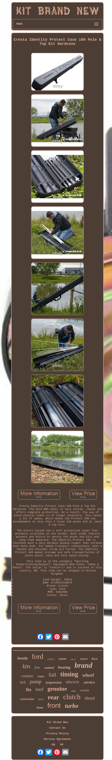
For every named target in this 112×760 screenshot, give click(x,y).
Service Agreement (57, 739)
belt (23, 682)
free (37, 667)
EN (53, 744)
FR (61, 744)
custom (84, 690)
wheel (88, 675)
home (40, 707)
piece (41, 699)
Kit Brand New (57, 722)
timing (69, 674)
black (95, 658)
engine (40, 676)
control (49, 667)
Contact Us (57, 727)
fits (28, 689)
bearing (64, 667)
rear (53, 697)
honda (22, 658)
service (89, 682)
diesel (90, 698)
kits (26, 666)
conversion (27, 699)
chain (50, 659)
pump (35, 681)
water (73, 691)
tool (39, 689)
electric (73, 681)
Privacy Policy (57, 733)
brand (83, 665)
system (62, 658)
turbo (71, 705)
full (52, 675)
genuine (57, 688)
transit (83, 658)
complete (27, 676)
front (54, 705)
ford (37, 656)
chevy (73, 659)
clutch (72, 697)
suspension (54, 682)
